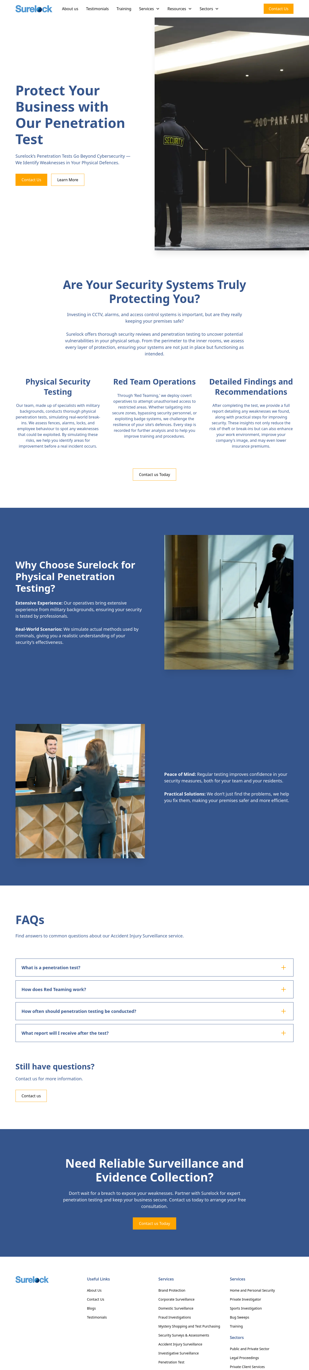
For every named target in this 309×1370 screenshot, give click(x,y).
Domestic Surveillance (176, 1308)
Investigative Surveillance (178, 1353)
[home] (34, 9)
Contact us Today (154, 474)
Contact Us (278, 8)
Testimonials (97, 8)
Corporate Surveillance (176, 1299)
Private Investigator (245, 1299)
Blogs (91, 1308)
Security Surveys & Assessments (183, 1335)
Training (124, 8)
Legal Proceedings (244, 1357)
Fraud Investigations (174, 1317)
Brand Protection (171, 1290)
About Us (94, 1290)
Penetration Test (171, 1362)
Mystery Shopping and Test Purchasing (189, 1326)
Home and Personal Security (252, 1290)
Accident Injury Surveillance (180, 1344)
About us (70, 8)
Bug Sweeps (239, 1317)
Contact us (31, 1096)
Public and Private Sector (249, 1348)
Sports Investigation (246, 1308)
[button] (149, 8)
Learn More (67, 179)
